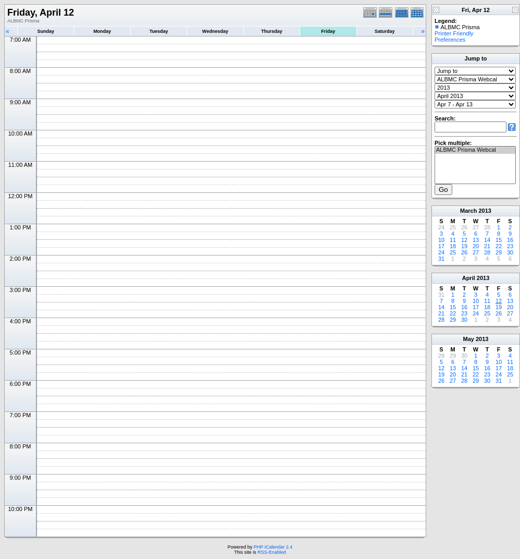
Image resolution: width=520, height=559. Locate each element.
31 (441, 259)
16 (510, 240)
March (468, 211)
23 (510, 246)
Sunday (45, 31)
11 (453, 240)
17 (441, 246)
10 (441, 240)
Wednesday (215, 31)
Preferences (450, 40)
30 (510, 252)
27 (476, 252)
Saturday (385, 31)
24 (441, 252)
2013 (484, 211)
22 (499, 246)
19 (464, 246)
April (468, 278)
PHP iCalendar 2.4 (273, 547)
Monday (102, 31)
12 (464, 240)
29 (499, 252)
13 (476, 240)
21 (487, 246)
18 (453, 246)
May (468, 339)
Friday (328, 31)
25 (453, 252)
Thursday (271, 31)
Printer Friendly (454, 33)
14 (487, 240)
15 (499, 240)
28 (487, 252)
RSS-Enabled (271, 552)
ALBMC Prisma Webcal (475, 150)
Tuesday (159, 31)
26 (464, 252)
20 (476, 246)
